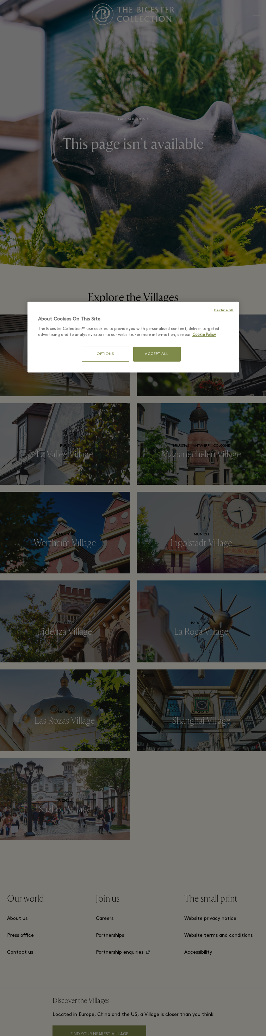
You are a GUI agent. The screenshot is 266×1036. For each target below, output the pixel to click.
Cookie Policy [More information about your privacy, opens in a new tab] (204, 335)
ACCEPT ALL (157, 354)
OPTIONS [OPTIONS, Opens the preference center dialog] (105, 354)
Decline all (223, 310)
